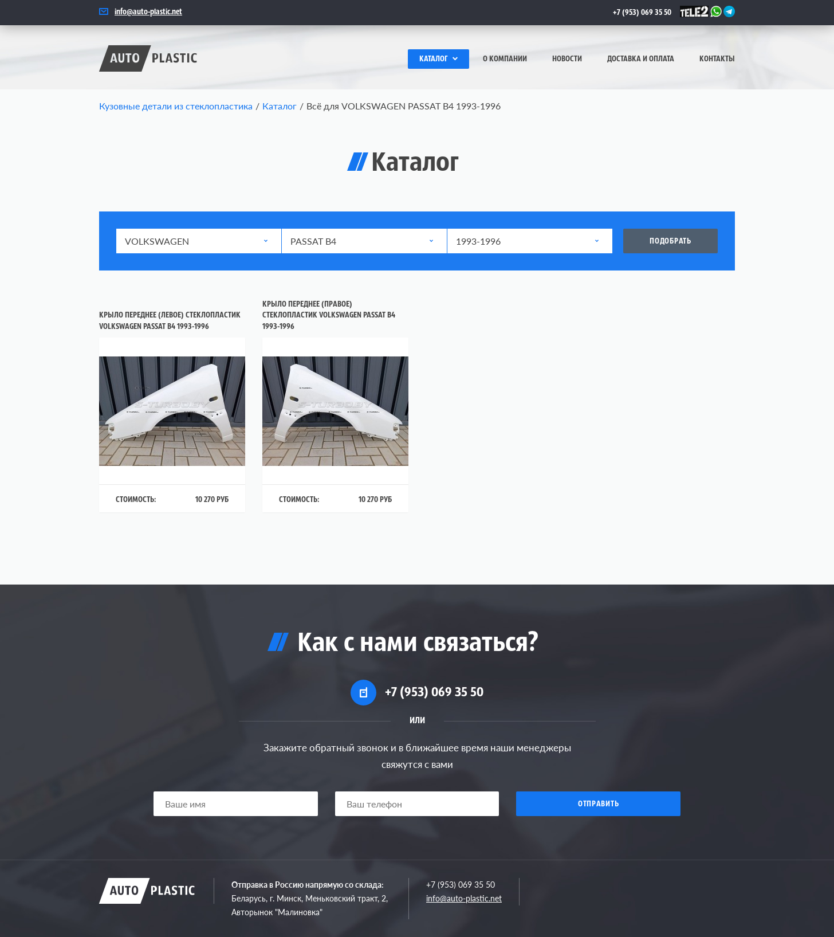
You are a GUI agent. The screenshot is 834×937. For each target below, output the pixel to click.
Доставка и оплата (640, 59)
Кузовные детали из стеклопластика (176, 105)
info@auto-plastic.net (148, 12)
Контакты (717, 59)
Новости (567, 59)
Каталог (438, 59)
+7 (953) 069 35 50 (642, 13)
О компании (505, 59)
